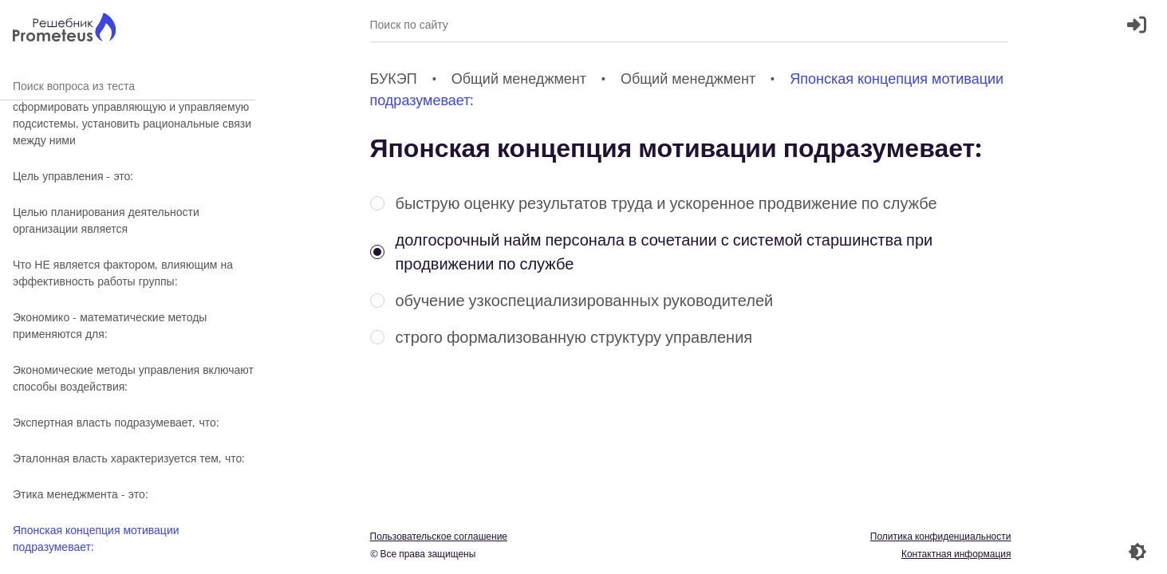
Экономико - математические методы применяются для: (110, 325)
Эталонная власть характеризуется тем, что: (129, 458)
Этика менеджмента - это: (80, 493)
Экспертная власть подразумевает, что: (116, 422)
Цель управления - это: (73, 175)
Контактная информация (956, 553)
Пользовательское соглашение (439, 536)
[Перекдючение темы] (1137, 551)
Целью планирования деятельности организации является (106, 220)
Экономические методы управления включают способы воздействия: (133, 378)
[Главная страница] (64, 29)
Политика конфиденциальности (940, 536)
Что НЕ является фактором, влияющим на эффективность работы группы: (123, 273)
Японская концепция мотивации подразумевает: (96, 538)
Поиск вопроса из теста (127, 85)
